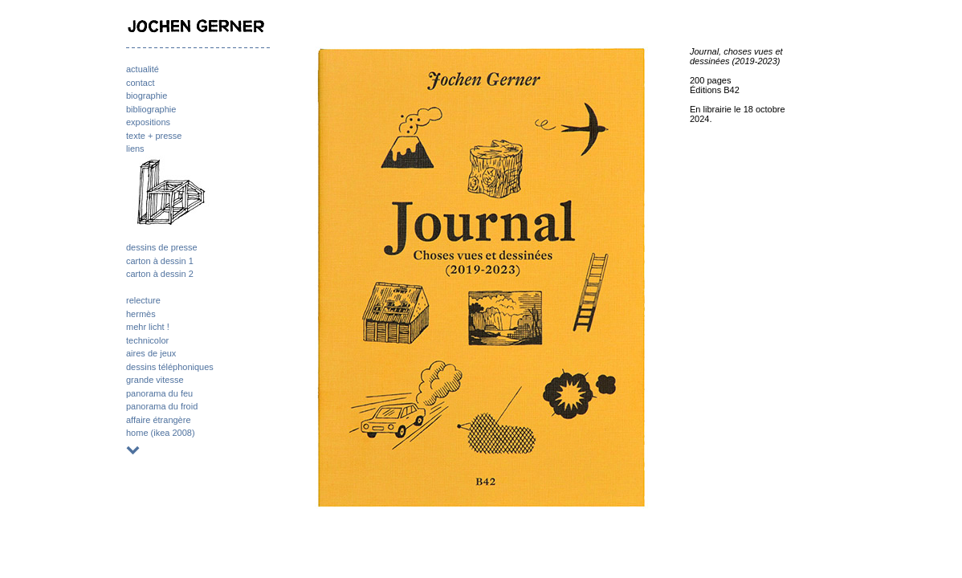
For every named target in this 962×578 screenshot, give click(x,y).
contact (140, 83)
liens (135, 148)
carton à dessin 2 (160, 274)
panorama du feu (159, 393)
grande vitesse (155, 380)
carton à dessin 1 (160, 261)
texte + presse (153, 135)
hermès (141, 314)
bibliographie (151, 109)
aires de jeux (151, 353)
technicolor (147, 340)
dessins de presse (162, 247)
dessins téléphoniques (170, 367)
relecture (143, 300)
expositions (148, 122)
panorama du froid (162, 406)
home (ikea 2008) (160, 433)
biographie (146, 95)
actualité (142, 69)
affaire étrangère (158, 420)
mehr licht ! (147, 327)
